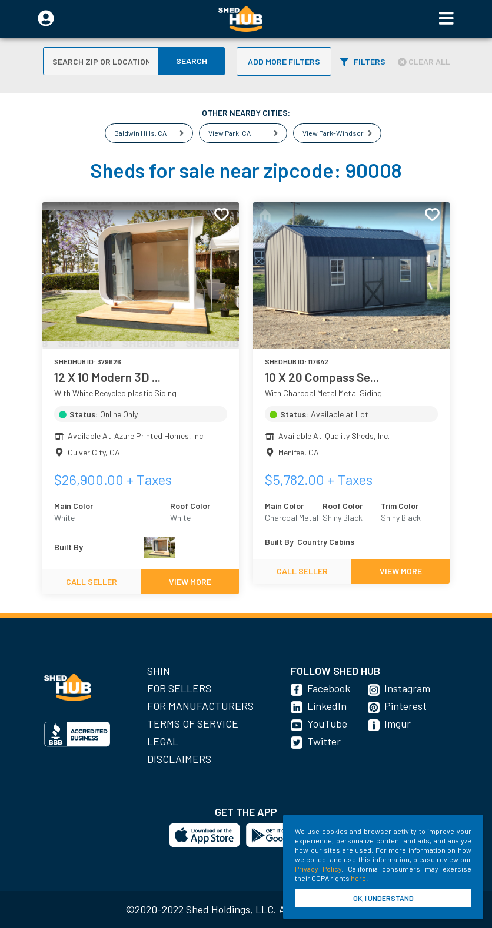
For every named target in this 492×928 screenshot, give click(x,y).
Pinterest (405, 705)
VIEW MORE (190, 582)
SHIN (158, 670)
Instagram (407, 688)
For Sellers (179, 688)
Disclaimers (179, 758)
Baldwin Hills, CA (140, 133)
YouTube (327, 723)
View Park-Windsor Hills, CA (346, 133)
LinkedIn (327, 705)
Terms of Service (192, 723)
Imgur (397, 723)
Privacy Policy (318, 869)
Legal (162, 741)
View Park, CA (229, 133)
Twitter (324, 741)
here (358, 878)
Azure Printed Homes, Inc (158, 436)
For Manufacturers (200, 705)
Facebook (328, 688)
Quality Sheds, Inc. (357, 436)
